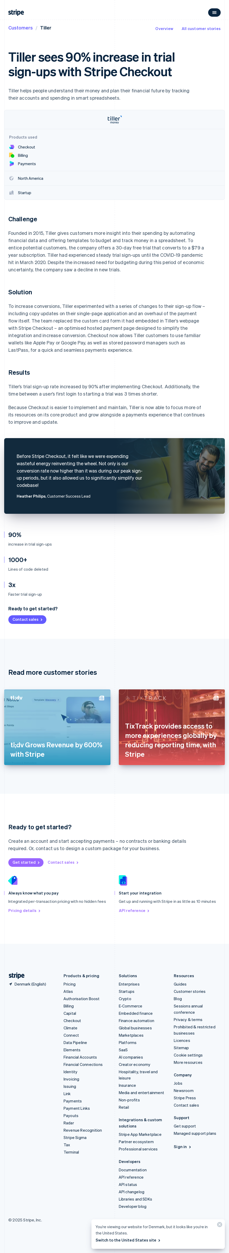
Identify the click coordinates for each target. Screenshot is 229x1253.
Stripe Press (185, 1097)
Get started (26, 862)
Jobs (178, 1083)
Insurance (127, 1085)
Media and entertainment (141, 1092)
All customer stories (201, 28)
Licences (182, 1040)
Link (67, 1093)
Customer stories (190, 991)
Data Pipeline (75, 1042)
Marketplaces (131, 1035)
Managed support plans (195, 1133)
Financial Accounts (80, 1057)
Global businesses (135, 1027)
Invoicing (71, 1079)
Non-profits (129, 1099)
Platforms (128, 1042)
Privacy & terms (188, 1019)
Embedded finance (136, 1013)
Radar (69, 1122)
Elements (72, 1049)
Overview (164, 28)
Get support (185, 1126)
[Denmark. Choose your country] (27, 984)
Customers (20, 28)
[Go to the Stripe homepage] (14, 975)
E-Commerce (131, 1006)
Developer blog (133, 1206)
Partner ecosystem (136, 1141)
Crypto (125, 998)
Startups (127, 991)
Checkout (72, 1020)
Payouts (71, 1115)
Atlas (68, 991)
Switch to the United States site (128, 1240)
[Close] (219, 1225)
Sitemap (181, 1047)
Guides (180, 984)
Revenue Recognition (83, 1130)
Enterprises (129, 984)
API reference (134, 910)
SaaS (123, 1049)
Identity (71, 1071)
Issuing (70, 1086)
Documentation (133, 1169)
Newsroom (184, 1090)
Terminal (71, 1152)
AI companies (131, 1057)
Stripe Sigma (75, 1137)
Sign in (183, 1146)
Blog (178, 998)
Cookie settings (188, 1055)
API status (128, 1184)
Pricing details (24, 910)
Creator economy (135, 1064)
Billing (69, 1006)
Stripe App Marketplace (140, 1134)
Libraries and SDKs (135, 1199)
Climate (70, 1027)
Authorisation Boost (82, 998)
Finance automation (136, 1020)
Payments (73, 1100)
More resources (188, 1062)
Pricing (70, 984)
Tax (67, 1144)
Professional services (138, 1148)
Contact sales (28, 619)
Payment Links (77, 1108)
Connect (71, 1035)
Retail (124, 1107)
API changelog (132, 1191)
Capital (70, 1013)
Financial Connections (83, 1064)
